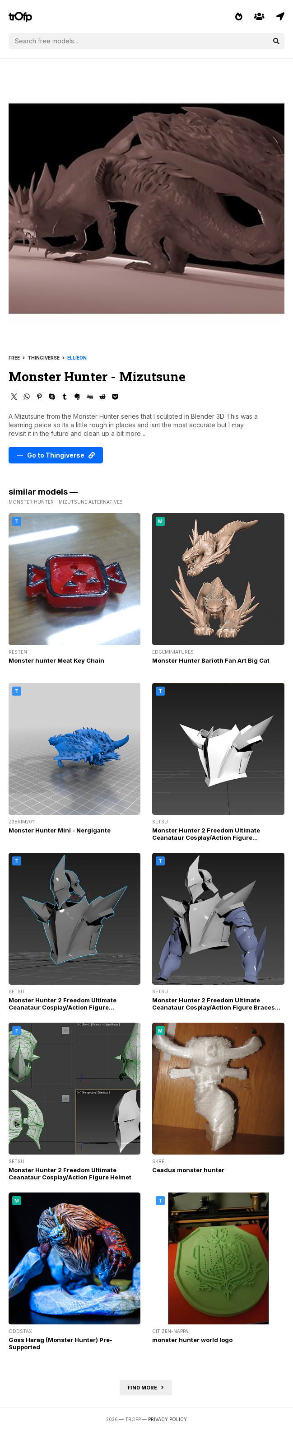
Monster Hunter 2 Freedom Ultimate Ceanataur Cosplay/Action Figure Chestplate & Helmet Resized (62, 1007)
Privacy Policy (167, 1419)
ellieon (77, 357)
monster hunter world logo (192, 1339)
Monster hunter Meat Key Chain (56, 660)
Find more (146, 1387)
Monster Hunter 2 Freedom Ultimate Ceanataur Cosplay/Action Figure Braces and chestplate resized (213, 1007)
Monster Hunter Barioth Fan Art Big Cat (211, 660)
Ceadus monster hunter (188, 1170)
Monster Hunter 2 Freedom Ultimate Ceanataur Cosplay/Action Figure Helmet (70, 1173)
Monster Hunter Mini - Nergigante (60, 830)
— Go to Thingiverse (56, 455)
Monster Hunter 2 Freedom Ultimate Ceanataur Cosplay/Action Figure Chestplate (206, 837)
